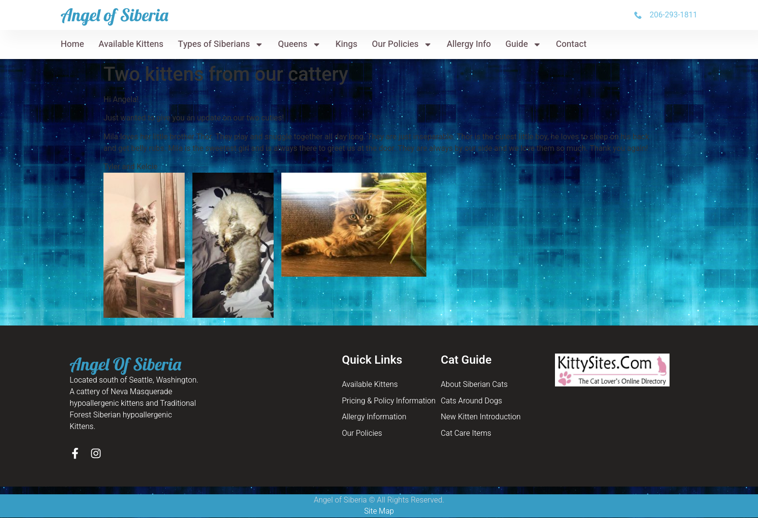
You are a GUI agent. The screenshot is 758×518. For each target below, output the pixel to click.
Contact (571, 44)
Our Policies (402, 44)
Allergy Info (469, 44)
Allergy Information (374, 418)
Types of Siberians (220, 44)
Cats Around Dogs (472, 401)
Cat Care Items (466, 434)
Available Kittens (131, 44)
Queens (299, 44)
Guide (524, 44)
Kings (346, 44)
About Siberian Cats (474, 385)
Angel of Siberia (114, 15)
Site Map (379, 512)
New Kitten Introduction (481, 418)
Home (72, 44)
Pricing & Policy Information (389, 401)
